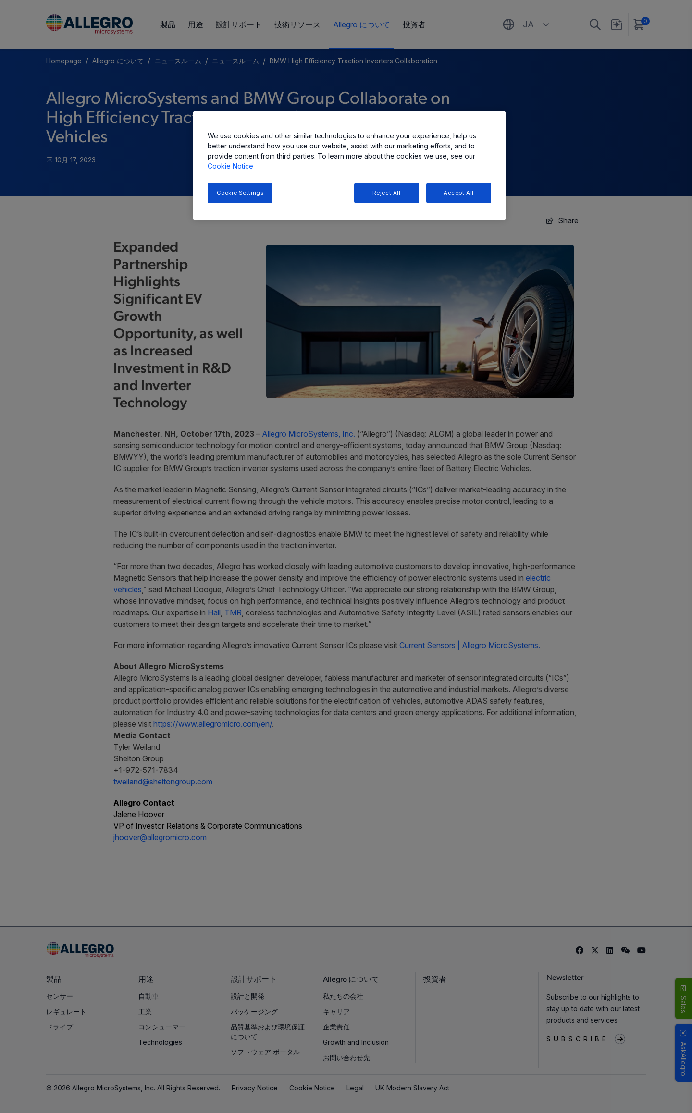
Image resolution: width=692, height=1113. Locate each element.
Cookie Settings (240, 192)
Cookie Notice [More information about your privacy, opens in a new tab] (230, 166)
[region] (349, 165)
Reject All (386, 192)
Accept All (459, 192)
